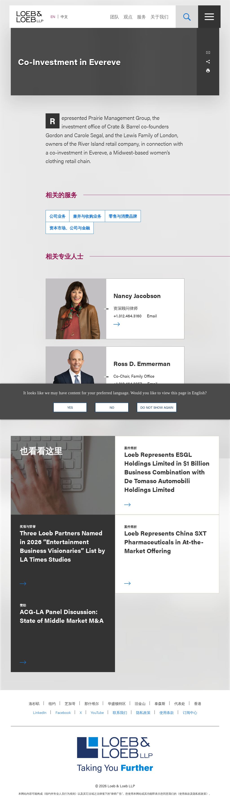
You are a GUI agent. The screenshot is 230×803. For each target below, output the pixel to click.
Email (152, 316)
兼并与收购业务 (87, 216)
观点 (126, 16)
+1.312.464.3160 (127, 316)
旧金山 (140, 703)
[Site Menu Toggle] (208, 16)
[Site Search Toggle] (185, 16)
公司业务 (57, 216)
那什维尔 (91, 703)
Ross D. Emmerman (141, 363)
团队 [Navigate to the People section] (113, 16)
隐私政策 (143, 712)
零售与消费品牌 (123, 216)
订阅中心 (190, 712)
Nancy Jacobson (137, 295)
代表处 (179, 703)
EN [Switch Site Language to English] (54, 16)
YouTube (97, 712)
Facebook (63, 712)
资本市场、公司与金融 (69, 228)
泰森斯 (160, 703)
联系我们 (120, 712)
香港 (197, 703)
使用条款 (166, 712)
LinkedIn (39, 712)
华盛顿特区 (117, 703)
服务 (140, 16)
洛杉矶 (34, 703)
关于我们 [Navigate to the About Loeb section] (158, 16)
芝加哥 (70, 703)
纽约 (52, 703)
